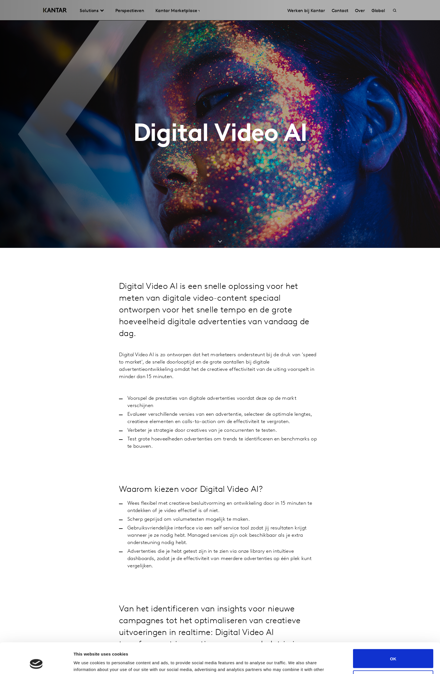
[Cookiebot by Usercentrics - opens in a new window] (36, 663)
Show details (87, 663)
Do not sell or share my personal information (393, 651)
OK (393, 629)
